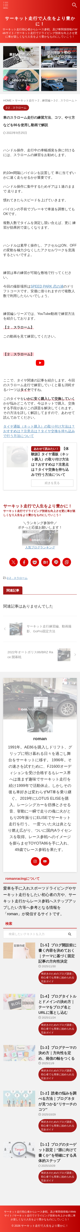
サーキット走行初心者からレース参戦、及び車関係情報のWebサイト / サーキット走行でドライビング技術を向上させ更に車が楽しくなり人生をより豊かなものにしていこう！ (40, 1215)
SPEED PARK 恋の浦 (47, 286)
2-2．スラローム (17, 578)
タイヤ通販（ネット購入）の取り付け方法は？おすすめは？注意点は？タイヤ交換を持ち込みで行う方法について (39, 431)
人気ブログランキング (40, 547)
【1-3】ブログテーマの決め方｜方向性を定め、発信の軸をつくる (57, 1053)
